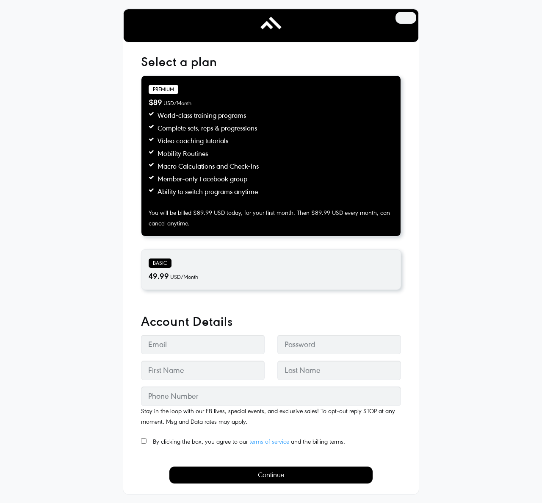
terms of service (269, 442)
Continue (271, 475)
